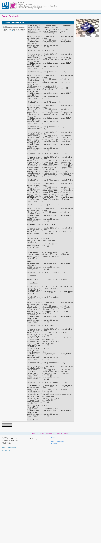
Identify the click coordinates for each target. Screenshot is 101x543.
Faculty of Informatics (25, 4)
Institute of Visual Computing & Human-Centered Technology (37, 6)
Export (66, 521)
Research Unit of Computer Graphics (30, 8)
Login (53, 525)
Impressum (54, 531)
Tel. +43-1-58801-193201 (9, 535)
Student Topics (49, 12)
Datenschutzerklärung (57, 529)
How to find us (6, 538)
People (30, 12)
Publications (70, 12)
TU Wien (21, 2)
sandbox (12, 30)
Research (60, 12)
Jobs (79, 12)
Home (22, 12)
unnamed (59, 521)
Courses (38, 12)
